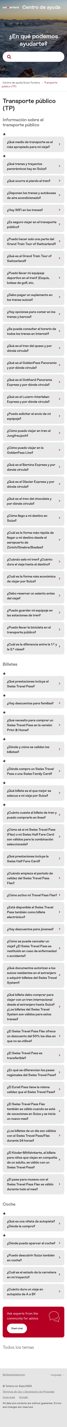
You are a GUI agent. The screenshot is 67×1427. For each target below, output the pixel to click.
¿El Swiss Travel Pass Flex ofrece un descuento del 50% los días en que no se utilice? (31, 1036)
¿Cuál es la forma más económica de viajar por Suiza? (31, 578)
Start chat (17, 1328)
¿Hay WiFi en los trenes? (25, 210)
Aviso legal (9, 1397)
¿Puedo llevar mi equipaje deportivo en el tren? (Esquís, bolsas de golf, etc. (28, 278)
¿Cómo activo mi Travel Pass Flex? (32, 895)
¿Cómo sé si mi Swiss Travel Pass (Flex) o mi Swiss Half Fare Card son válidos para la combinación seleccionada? (31, 837)
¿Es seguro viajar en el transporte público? (31, 224)
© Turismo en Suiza (17, 1386)
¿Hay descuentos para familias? (30, 703)
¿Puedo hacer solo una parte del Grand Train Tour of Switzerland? (31, 241)
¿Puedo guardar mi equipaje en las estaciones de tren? (30, 612)
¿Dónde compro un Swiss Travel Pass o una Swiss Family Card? (30, 771)
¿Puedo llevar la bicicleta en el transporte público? (29, 629)
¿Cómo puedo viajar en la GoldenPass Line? (25, 450)
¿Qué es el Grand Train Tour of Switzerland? (29, 258)
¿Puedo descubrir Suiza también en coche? (31, 1257)
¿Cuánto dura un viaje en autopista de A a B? (25, 1291)
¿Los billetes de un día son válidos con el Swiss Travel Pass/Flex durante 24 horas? (31, 1135)
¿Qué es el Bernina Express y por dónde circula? (31, 467)
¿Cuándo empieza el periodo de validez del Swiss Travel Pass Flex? (30, 878)
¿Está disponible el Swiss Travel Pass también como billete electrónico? (30, 912)
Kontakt (23, 1397)
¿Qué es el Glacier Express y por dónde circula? (30, 484)
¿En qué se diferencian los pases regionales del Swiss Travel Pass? (31, 1072)
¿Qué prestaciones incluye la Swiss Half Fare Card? (28, 858)
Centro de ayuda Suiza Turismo (21, 82)
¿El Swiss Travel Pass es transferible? (24, 1055)
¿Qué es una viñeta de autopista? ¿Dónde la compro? (31, 1223)
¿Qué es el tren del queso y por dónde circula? (29, 348)
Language (56, 1374)
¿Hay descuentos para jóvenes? (30, 929)
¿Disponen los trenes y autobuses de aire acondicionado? (31, 195)
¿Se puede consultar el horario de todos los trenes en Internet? (31, 331)
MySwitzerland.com (14, 1374)
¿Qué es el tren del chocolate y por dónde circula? (29, 501)
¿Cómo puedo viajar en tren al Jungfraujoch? (29, 433)
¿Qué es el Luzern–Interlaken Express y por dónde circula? (28, 399)
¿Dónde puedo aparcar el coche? (31, 1243)
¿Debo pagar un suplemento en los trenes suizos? (30, 297)
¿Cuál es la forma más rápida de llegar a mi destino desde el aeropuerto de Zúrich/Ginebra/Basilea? (30, 540)
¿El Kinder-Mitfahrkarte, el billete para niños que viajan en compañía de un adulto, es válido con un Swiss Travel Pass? (32, 1160)
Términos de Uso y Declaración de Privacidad (28, 1391)
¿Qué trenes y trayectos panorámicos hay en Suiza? (27, 166)
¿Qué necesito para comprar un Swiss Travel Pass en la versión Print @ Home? (30, 725)
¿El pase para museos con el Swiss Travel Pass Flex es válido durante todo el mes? (30, 1184)
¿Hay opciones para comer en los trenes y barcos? (31, 314)
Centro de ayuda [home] (41, 7)
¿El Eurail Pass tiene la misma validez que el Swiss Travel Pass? (31, 1089)
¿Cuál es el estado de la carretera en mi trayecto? (31, 1274)
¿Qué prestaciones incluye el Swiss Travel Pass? (28, 683)
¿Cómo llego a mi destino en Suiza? (27, 518)
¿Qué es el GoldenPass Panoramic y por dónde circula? (32, 365)
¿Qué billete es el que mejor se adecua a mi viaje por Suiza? (29, 793)
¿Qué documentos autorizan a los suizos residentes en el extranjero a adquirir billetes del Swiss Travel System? (32, 975)
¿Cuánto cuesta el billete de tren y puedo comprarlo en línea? (32, 815)
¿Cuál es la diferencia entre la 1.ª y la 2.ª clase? (32, 646)
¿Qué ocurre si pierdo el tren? (28, 181)
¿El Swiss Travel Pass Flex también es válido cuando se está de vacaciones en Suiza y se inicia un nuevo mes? (31, 1111)
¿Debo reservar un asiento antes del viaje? (31, 595)
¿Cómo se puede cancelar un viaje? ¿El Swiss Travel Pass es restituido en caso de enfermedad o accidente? (32, 948)
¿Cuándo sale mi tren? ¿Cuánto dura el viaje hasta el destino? (29, 561)
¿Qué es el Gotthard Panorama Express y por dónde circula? (29, 382)
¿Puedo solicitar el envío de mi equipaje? (29, 416)
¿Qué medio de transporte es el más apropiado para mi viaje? (30, 144)
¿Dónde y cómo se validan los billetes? (28, 749)
